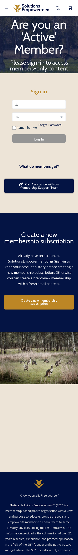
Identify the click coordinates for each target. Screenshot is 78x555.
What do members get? (39, 166)
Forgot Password (50, 125)
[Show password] (62, 116)
